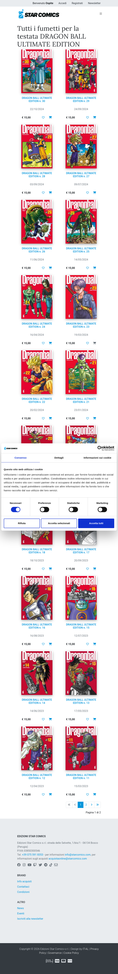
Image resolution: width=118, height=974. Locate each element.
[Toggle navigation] (100, 14)
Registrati (77, 3)
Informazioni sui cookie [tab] (97, 457)
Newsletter (94, 3)
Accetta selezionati (59, 523)
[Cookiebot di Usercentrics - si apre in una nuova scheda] (100, 448)
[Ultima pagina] (97, 805)
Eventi (20, 913)
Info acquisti (24, 881)
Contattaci (23, 886)
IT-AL (85, 949)
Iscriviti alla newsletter (30, 918)
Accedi (63, 3)
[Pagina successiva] (91, 805)
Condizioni (23, 892)
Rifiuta (22, 523)
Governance (55, 952)
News (20, 908)
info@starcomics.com (78, 854)
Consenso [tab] (21, 457)
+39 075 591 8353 (32, 854)
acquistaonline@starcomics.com (68, 858)
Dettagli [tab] (59, 457)
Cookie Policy (71, 952)
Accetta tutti (96, 523)
